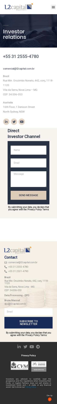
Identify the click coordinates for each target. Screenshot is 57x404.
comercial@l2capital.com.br (18, 68)
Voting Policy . (31, 387)
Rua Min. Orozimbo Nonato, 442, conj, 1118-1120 (26, 282)
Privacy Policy (28, 355)
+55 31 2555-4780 (21, 56)
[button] (53, 7)
